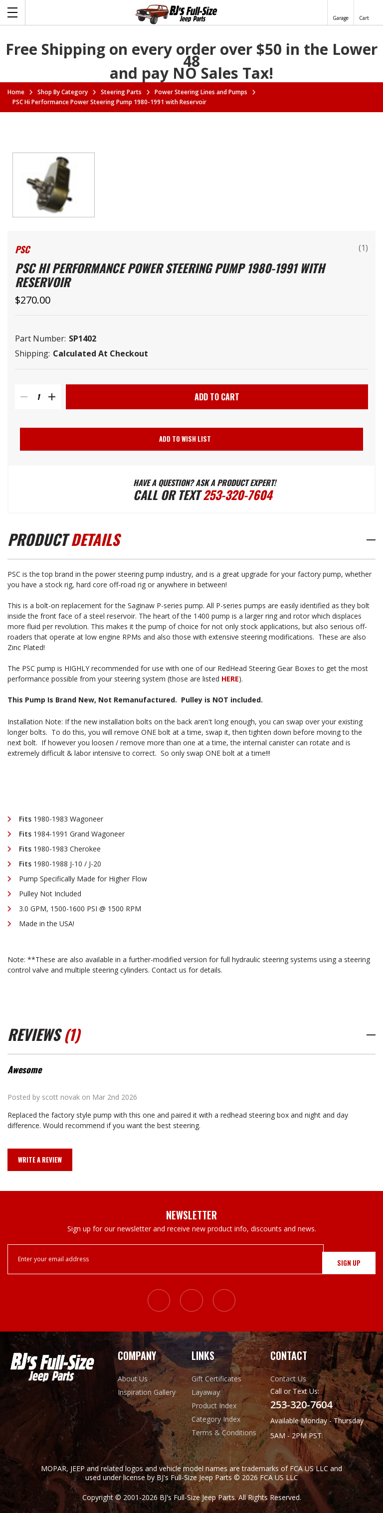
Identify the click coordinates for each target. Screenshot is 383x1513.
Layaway (206, 1392)
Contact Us (288, 1378)
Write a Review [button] (40, 1164)
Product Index (214, 1405)
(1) (363, 247)
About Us (133, 1378)
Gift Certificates (216, 1378)
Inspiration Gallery (147, 1392)
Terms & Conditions (224, 1432)
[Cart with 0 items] (364, 12)
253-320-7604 (241, 497)
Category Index (216, 1419)
